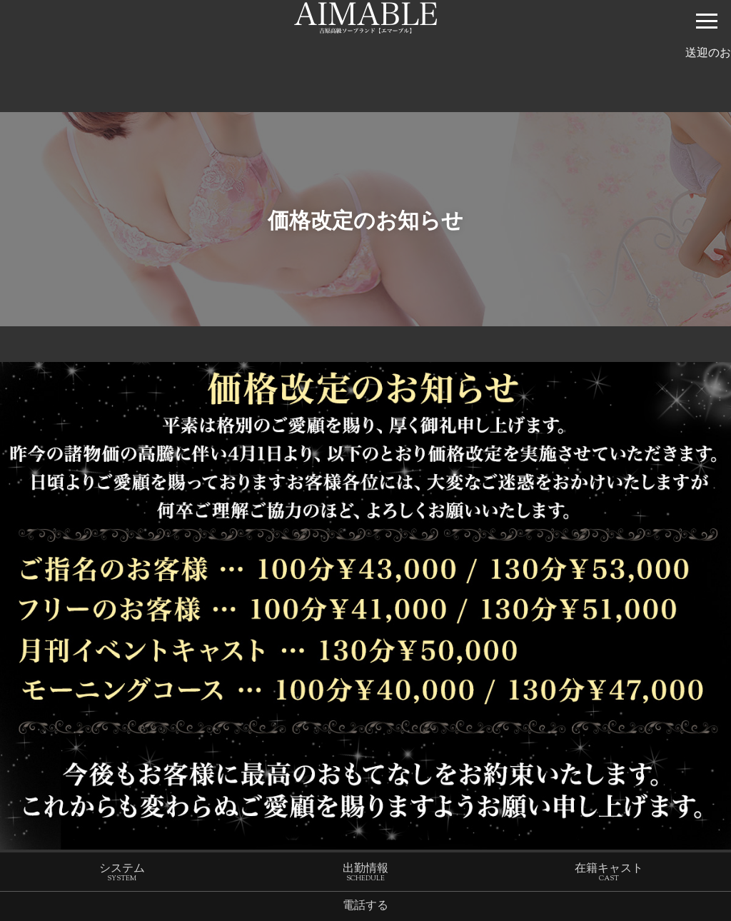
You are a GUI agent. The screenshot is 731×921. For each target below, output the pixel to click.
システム (122, 875)
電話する (365, 907)
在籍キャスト (609, 875)
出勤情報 (365, 875)
